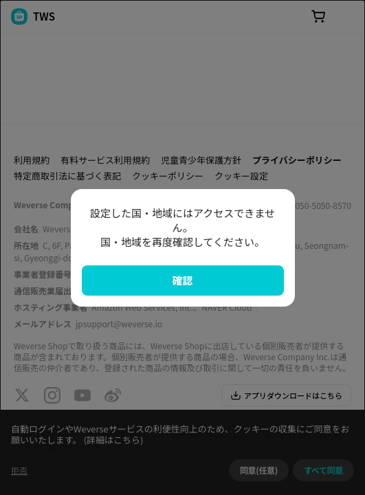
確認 (182, 280)
